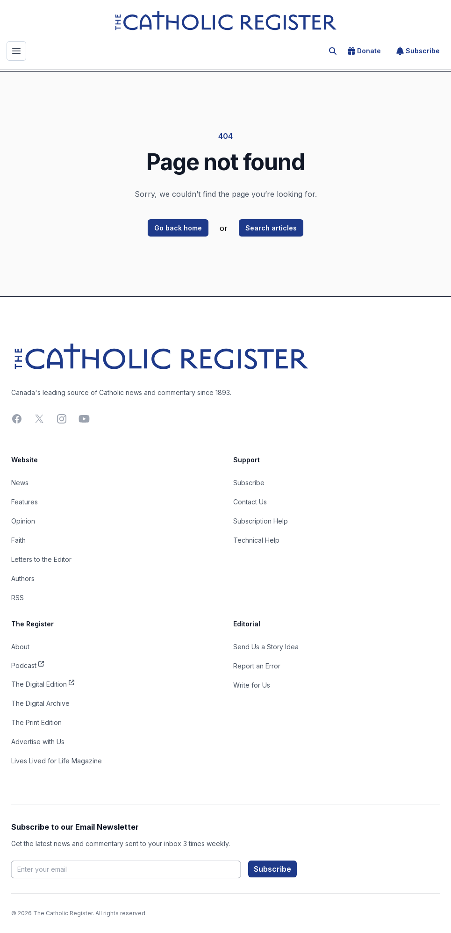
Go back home (178, 228)
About (20, 647)
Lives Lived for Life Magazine (56, 761)
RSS (17, 598)
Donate (364, 51)
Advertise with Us (37, 742)
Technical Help (256, 540)
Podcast (27, 664)
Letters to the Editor (41, 559)
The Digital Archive (40, 703)
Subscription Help (260, 521)
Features (24, 502)
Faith (18, 540)
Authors (23, 578)
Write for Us (251, 685)
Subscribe (418, 51)
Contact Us (250, 502)
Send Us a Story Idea (266, 647)
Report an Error (256, 666)
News (20, 483)
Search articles (271, 228)
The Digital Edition (42, 683)
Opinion (23, 521)
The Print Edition (36, 722)
